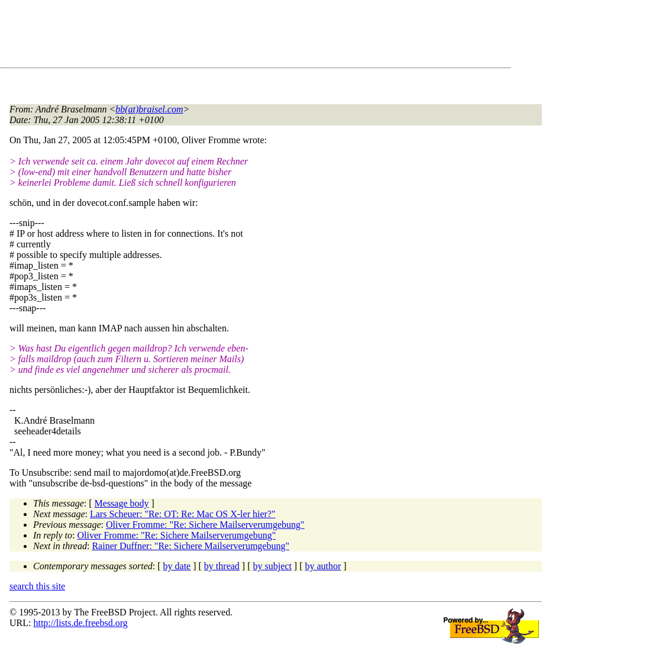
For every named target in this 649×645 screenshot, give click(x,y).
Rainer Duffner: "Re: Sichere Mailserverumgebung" (190, 546)
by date (177, 566)
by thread (222, 566)
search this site (37, 586)
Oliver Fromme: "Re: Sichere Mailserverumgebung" (205, 525)
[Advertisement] (224, 36)
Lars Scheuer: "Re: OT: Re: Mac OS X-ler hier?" (183, 514)
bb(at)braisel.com (149, 109)
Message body (122, 503)
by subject (272, 566)
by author (323, 566)
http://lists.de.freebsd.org (80, 623)
